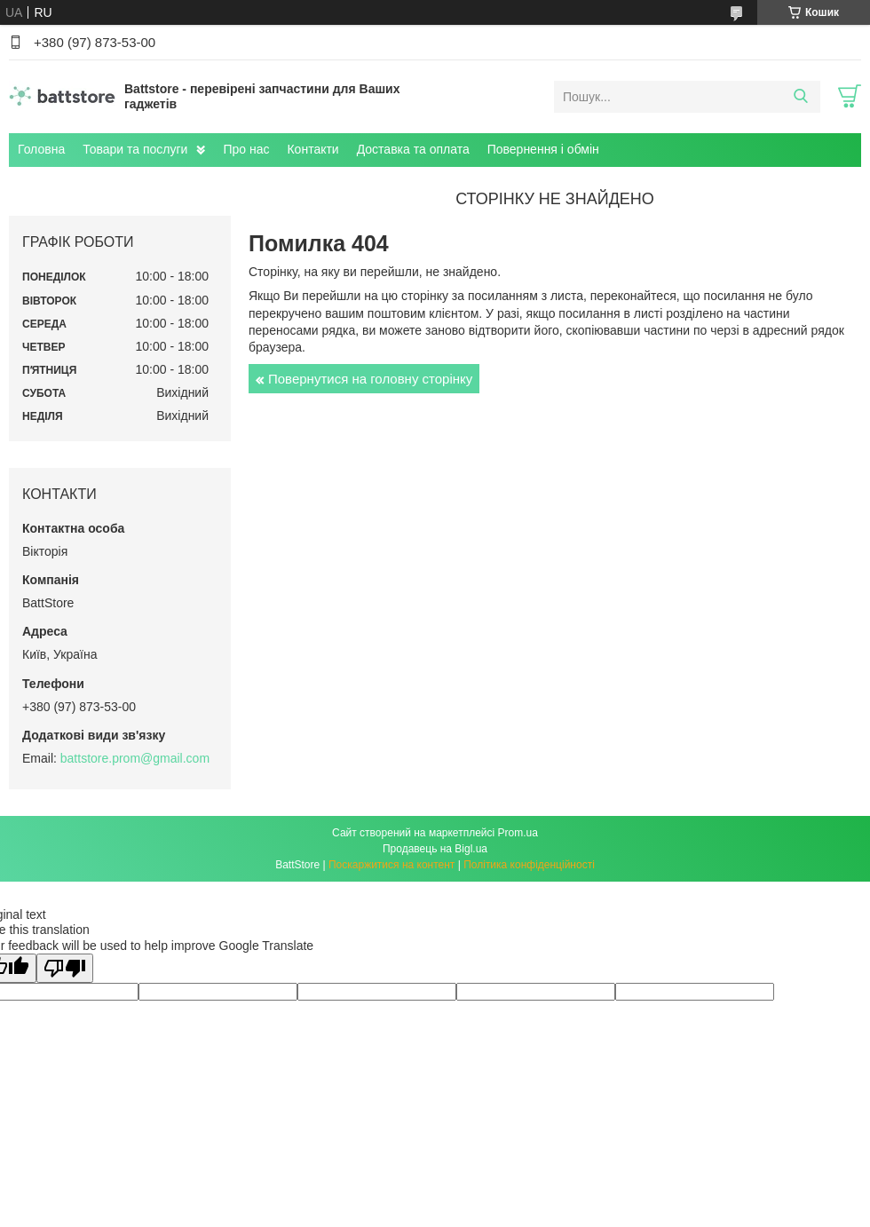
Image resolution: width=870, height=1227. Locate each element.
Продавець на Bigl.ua (435, 849)
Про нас (246, 149)
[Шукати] (800, 97)
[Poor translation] (64, 968)
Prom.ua (518, 833)
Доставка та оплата (413, 149)
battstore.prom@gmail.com (135, 758)
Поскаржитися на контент (391, 865)
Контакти (312, 149)
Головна (41, 149)
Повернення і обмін (543, 149)
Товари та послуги (135, 149)
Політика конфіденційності (529, 865)
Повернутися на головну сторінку (370, 378)
